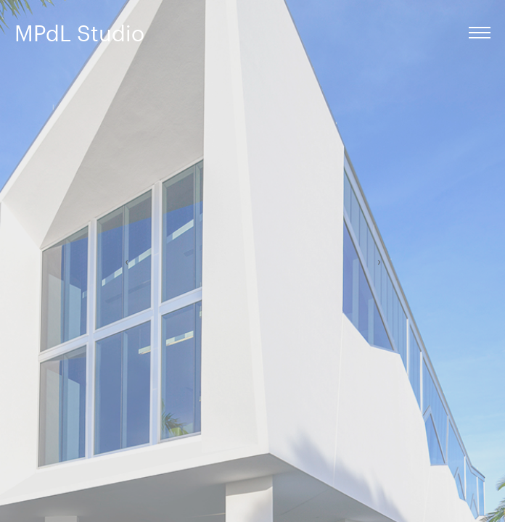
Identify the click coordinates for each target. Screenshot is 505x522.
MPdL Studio (79, 33)
